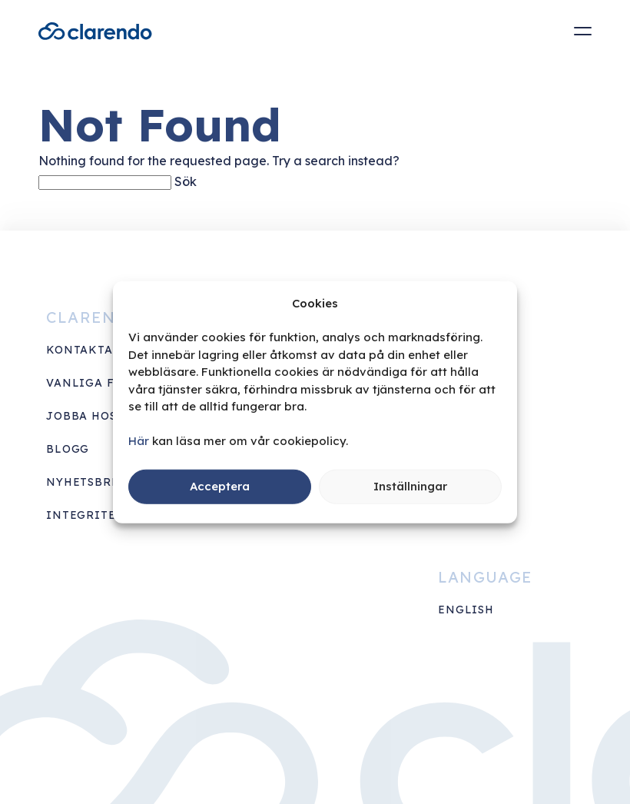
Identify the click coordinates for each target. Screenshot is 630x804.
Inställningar (410, 486)
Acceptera (220, 486)
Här (138, 441)
